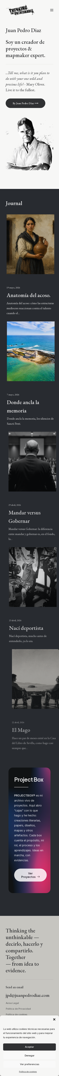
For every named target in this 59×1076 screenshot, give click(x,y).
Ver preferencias (29, 1064)
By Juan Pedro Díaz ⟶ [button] (25, 103)
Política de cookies (28, 1071)
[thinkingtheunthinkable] (20, 10)
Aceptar (29, 1046)
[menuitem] (32, 1003)
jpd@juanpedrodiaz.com (27, 995)
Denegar (29, 1055)
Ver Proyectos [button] (30, 875)
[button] (54, 1019)
